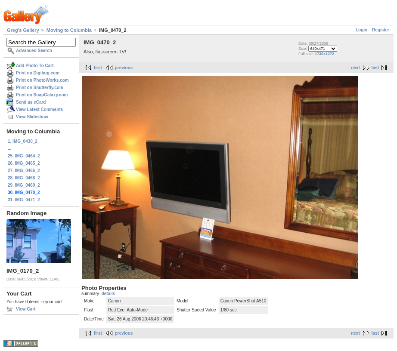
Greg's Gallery (23, 30)
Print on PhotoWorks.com (42, 80)
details (108, 293)
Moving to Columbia (69, 30)
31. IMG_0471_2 (24, 199)
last (375, 67)
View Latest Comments (39, 109)
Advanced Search (34, 50)
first (98, 67)
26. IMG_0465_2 (24, 163)
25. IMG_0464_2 (24, 156)
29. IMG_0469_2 (24, 185)
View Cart (25, 309)
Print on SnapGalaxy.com (42, 94)
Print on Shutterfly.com (39, 87)
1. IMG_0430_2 (22, 141)
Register (380, 30)
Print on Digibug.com (37, 73)
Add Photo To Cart (35, 65)
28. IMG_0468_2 (24, 178)
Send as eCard (31, 102)
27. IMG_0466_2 (24, 170)
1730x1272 (324, 54)
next (355, 67)
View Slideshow (32, 116)
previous (124, 67)
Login (361, 30)
